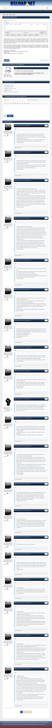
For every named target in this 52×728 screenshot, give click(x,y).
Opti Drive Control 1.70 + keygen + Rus (11, 91)
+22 (6, 60)
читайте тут (30, 74)
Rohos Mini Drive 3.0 (8, 90)
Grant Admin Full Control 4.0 (9, 85)
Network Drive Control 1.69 (13, 53)
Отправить (10, 115)
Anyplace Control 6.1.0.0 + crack (10, 88)
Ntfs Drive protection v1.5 (9, 86)
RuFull (15, 125)
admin (15, 398)
